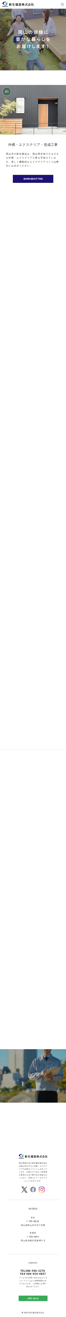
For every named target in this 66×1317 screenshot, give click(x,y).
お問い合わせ (33, 1298)
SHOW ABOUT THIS (33, 178)
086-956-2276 (35, 1270)
